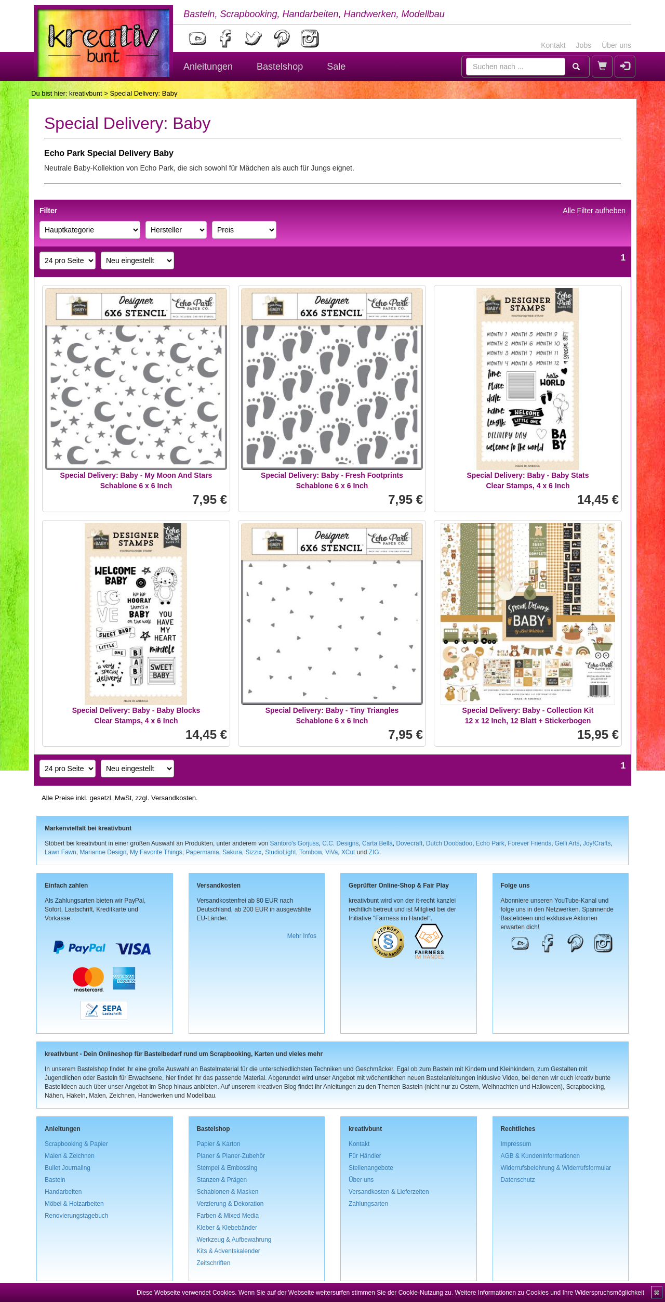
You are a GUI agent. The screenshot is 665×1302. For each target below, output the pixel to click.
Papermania (202, 852)
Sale (336, 66)
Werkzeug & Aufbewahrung (234, 1239)
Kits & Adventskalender (228, 1251)
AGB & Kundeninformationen (540, 1156)
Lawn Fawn (60, 852)
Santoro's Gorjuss (294, 843)
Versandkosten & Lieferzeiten (389, 1191)
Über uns (616, 45)
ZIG (374, 852)
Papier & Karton (219, 1144)
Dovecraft (409, 843)
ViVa (331, 852)
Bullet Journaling (67, 1167)
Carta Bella (377, 843)
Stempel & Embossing (227, 1167)
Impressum (516, 1144)
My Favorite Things (156, 852)
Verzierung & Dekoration (230, 1203)
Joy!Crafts (597, 843)
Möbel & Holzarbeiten (74, 1203)
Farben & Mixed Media (228, 1215)
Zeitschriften (214, 1263)
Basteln (55, 1179)
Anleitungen (208, 66)
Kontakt (553, 45)
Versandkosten (173, 798)
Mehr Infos (301, 936)
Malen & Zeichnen (70, 1156)
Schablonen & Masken (228, 1191)
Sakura (232, 852)
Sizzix (253, 852)
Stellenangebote (371, 1167)
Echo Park (490, 843)
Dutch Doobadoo (449, 843)
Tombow (310, 852)
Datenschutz (518, 1179)
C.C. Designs (340, 843)
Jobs (584, 45)
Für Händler (365, 1156)
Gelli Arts (567, 843)
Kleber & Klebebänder (227, 1227)
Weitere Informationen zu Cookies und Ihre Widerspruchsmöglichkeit (549, 1292)
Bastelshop (280, 66)
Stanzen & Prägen (222, 1179)
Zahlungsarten (368, 1203)
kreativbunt (85, 93)
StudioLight (280, 852)
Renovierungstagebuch (76, 1215)
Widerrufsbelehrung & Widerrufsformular (556, 1167)
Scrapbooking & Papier (76, 1144)
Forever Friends (529, 843)
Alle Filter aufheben (594, 210)
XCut (348, 852)
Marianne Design (102, 852)
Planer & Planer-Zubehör (231, 1156)
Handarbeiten (63, 1191)
